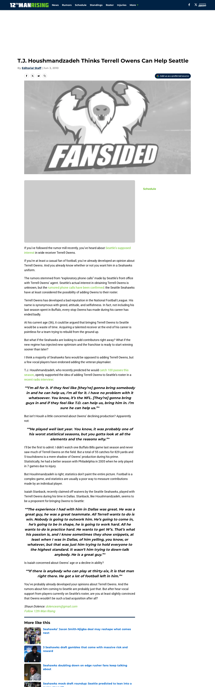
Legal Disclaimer (36, 669)
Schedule (81, 5)
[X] (196, 4)
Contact (110, 656)
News (55, 5)
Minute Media (22, 677)
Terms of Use (146, 662)
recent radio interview (38, 379)
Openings (66, 656)
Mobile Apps (181, 656)
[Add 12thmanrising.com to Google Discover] (173, 76)
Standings (96, 5)
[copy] (44, 75)
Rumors (67, 5)
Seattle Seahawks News (49, 632)
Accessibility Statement (76, 669)
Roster (110, 5)
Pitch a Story (68, 662)
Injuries (121, 5)
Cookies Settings (148, 669)
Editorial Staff (31, 68)
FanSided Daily (34, 662)
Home (28, 632)
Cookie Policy (182, 662)
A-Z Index (111, 669)
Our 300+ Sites (146, 656)
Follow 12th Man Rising (39, 611)
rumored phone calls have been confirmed (76, 287)
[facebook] (189, 4)
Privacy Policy (114, 662)
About (29, 656)
